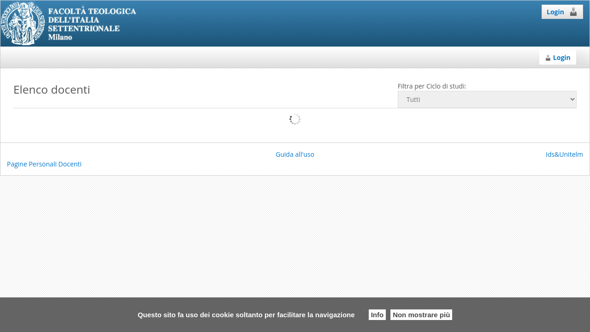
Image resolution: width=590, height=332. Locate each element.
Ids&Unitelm (564, 154)
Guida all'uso (295, 154)
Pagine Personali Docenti (44, 164)
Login (562, 11)
